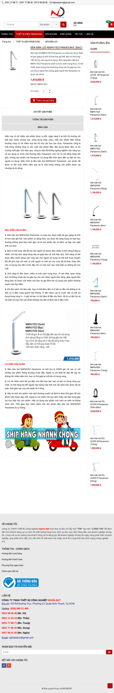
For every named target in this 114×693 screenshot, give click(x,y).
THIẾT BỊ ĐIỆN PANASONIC (29, 34)
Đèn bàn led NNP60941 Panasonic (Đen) (98, 222)
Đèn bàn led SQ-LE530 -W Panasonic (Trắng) (99, 75)
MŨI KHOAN (51, 34)
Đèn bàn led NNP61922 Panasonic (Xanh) (98, 149)
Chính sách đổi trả (10, 571)
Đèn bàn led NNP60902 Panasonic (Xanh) (98, 294)
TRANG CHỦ (7, 34)
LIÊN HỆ (90, 34)
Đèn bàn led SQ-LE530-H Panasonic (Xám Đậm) (99, 404)
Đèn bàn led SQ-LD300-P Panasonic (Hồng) (99, 478)
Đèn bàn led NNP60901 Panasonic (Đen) (98, 330)
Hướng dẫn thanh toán (12, 559)
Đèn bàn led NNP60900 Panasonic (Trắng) (98, 367)
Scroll (110, 685)
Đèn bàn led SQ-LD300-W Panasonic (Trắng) (99, 441)
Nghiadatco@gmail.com (62, 2)
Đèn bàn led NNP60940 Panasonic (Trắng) (98, 257)
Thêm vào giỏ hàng (45, 100)
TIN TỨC (79, 34)
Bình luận (43, 127)
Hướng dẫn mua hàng (12, 553)
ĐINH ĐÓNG (66, 34)
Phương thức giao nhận (12, 565)
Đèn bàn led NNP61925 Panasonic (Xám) (98, 112)
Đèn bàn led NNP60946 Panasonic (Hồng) (98, 185)
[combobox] (49, 24)
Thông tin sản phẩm (42, 119)
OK (109, 652)
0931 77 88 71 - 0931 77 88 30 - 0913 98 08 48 (24, 2)
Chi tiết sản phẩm (42, 112)
